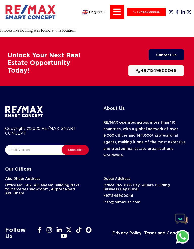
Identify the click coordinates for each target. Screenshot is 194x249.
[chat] (182, 236)
